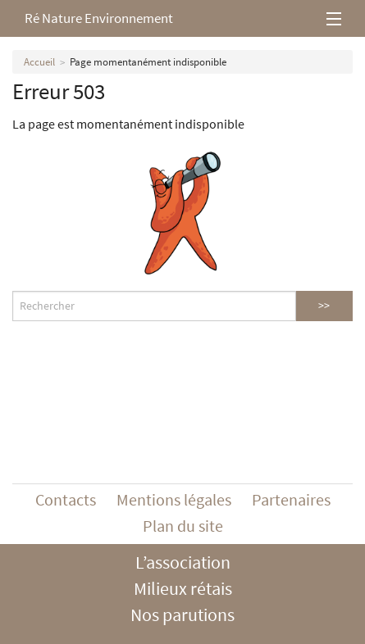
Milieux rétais (183, 588)
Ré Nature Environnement (99, 18)
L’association (182, 562)
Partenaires (291, 499)
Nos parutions (182, 614)
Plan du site (183, 525)
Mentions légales (173, 499)
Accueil (39, 61)
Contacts (65, 499)
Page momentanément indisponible (148, 61)
